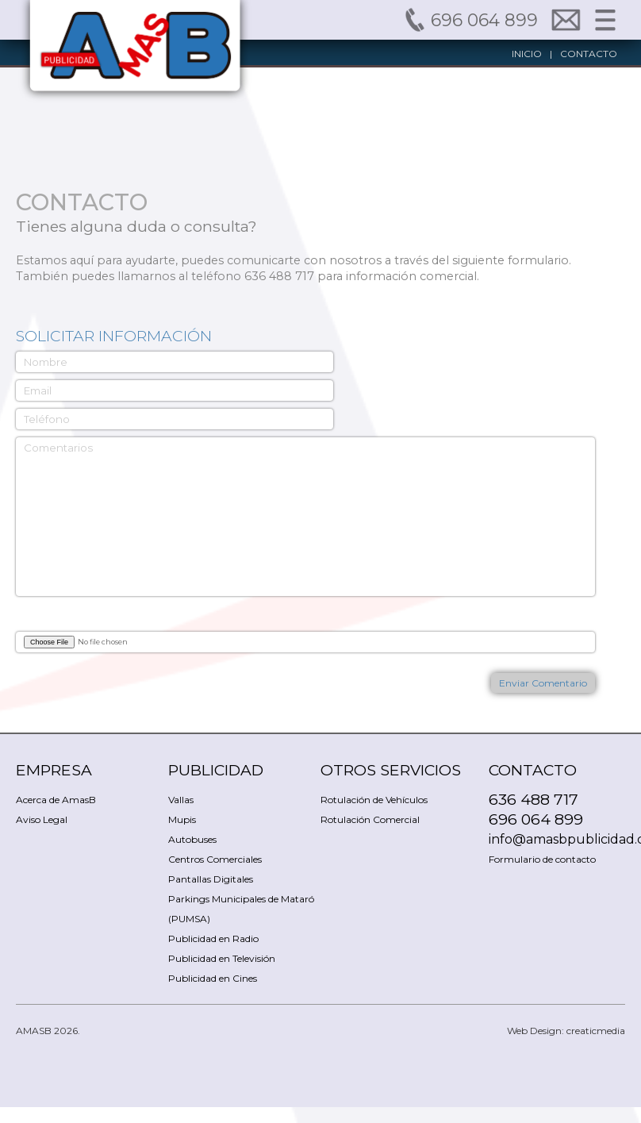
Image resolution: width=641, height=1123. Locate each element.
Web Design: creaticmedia (566, 1030)
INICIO (527, 54)
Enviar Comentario (543, 683)
